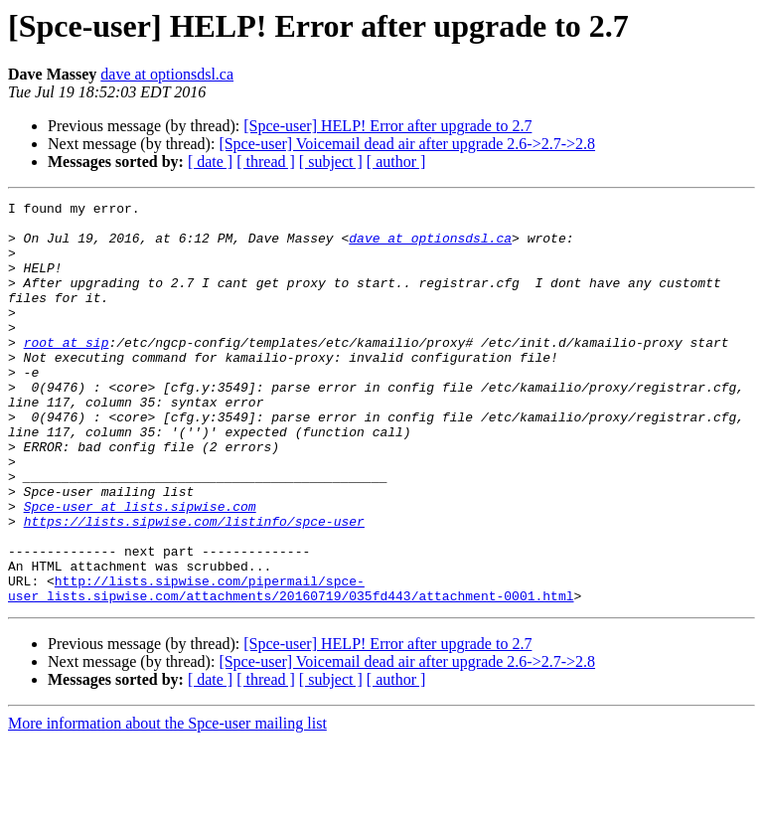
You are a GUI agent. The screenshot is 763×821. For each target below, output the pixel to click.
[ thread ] (265, 161)
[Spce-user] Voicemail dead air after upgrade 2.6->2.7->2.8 (407, 143)
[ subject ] (331, 161)
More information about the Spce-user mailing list (167, 803)
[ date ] (210, 161)
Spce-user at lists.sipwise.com (140, 568)
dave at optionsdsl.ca (166, 74)
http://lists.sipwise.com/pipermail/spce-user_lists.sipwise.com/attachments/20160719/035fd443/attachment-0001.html (290, 667)
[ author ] (396, 161)
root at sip (66, 372)
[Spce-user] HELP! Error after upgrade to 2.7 (387, 125)
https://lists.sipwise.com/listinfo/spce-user (194, 586)
